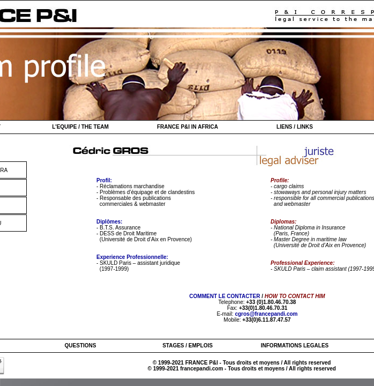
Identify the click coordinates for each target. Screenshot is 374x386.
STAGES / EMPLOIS (187, 345)
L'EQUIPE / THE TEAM (80, 127)
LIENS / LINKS (294, 127)
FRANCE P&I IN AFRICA (187, 127)
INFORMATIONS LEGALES (294, 345)
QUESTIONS (80, 345)
